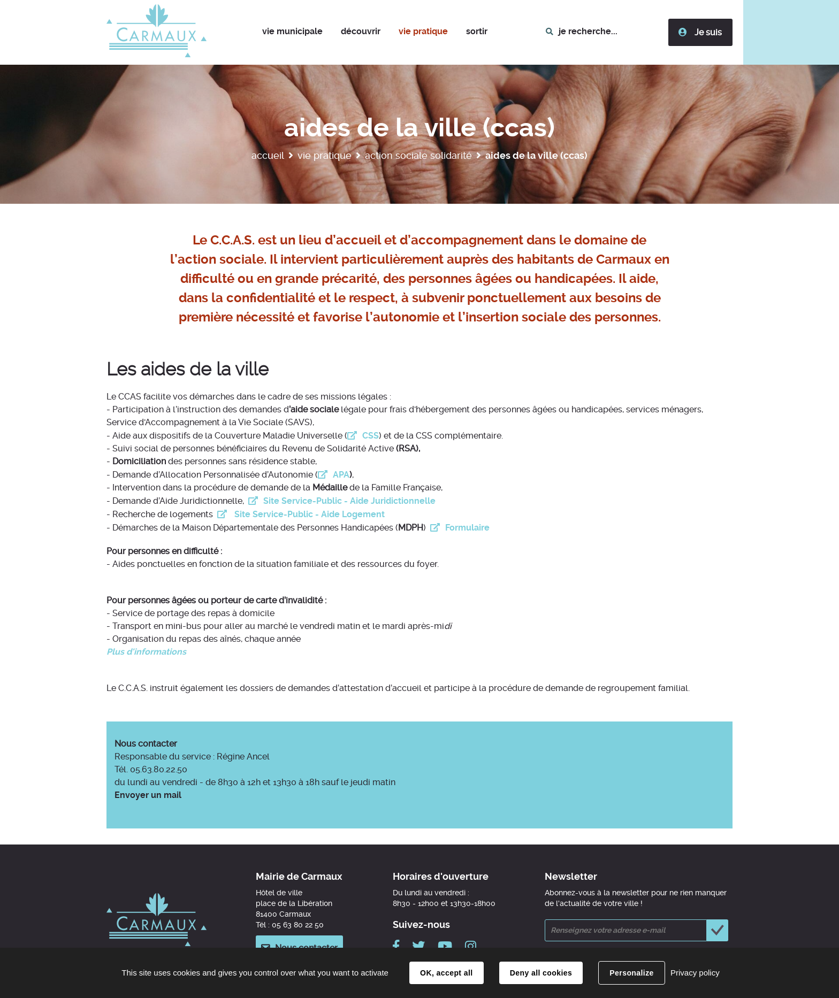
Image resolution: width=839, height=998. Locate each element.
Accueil (267, 155)
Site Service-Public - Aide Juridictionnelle (349, 501)
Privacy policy (695, 972)
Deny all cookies (541, 973)
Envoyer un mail (148, 795)
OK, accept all (446, 973)
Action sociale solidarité (418, 155)
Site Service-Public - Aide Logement (308, 514)
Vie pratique (325, 155)
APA (341, 475)
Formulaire (467, 528)
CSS (370, 436)
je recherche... (588, 31)
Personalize (631, 973)
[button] (292, 32)
